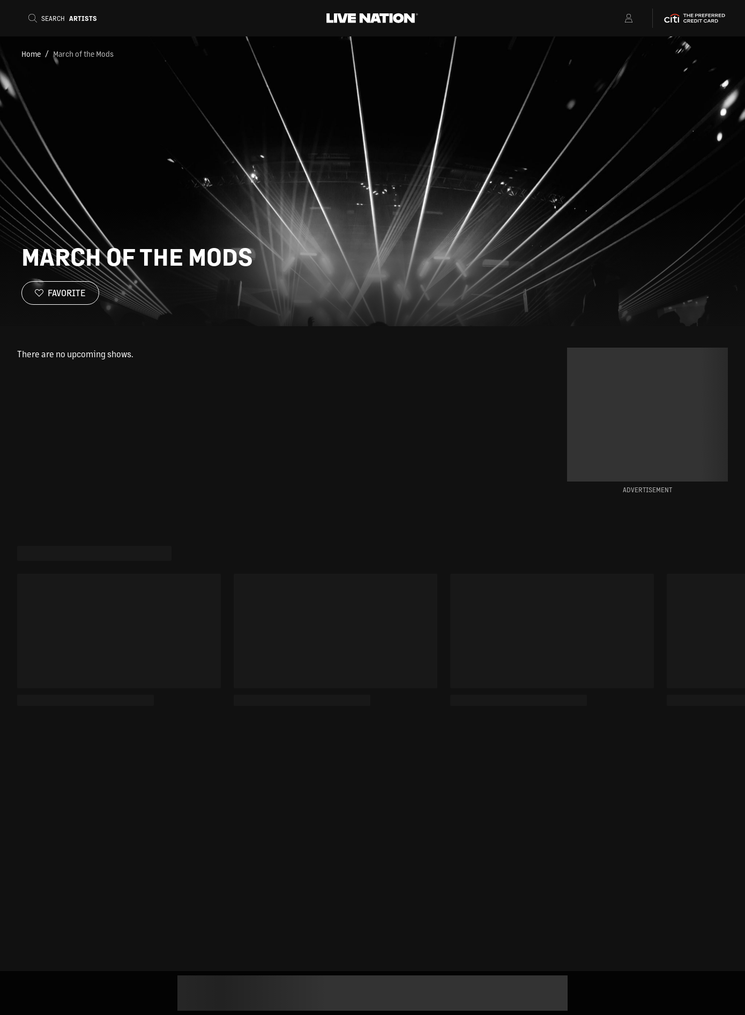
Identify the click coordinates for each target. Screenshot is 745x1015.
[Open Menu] (615, 18)
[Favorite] (60, 293)
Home (31, 53)
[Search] (66, 18)
